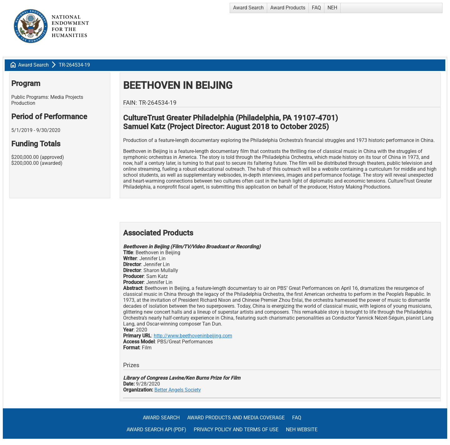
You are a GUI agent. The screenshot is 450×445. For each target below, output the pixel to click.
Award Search (248, 8)
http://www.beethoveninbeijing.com (193, 336)
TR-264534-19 (74, 65)
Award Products (287, 8)
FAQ (316, 8)
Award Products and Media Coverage (236, 418)
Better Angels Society (177, 390)
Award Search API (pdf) (156, 429)
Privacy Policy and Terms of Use (236, 429)
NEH (332, 8)
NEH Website (302, 429)
